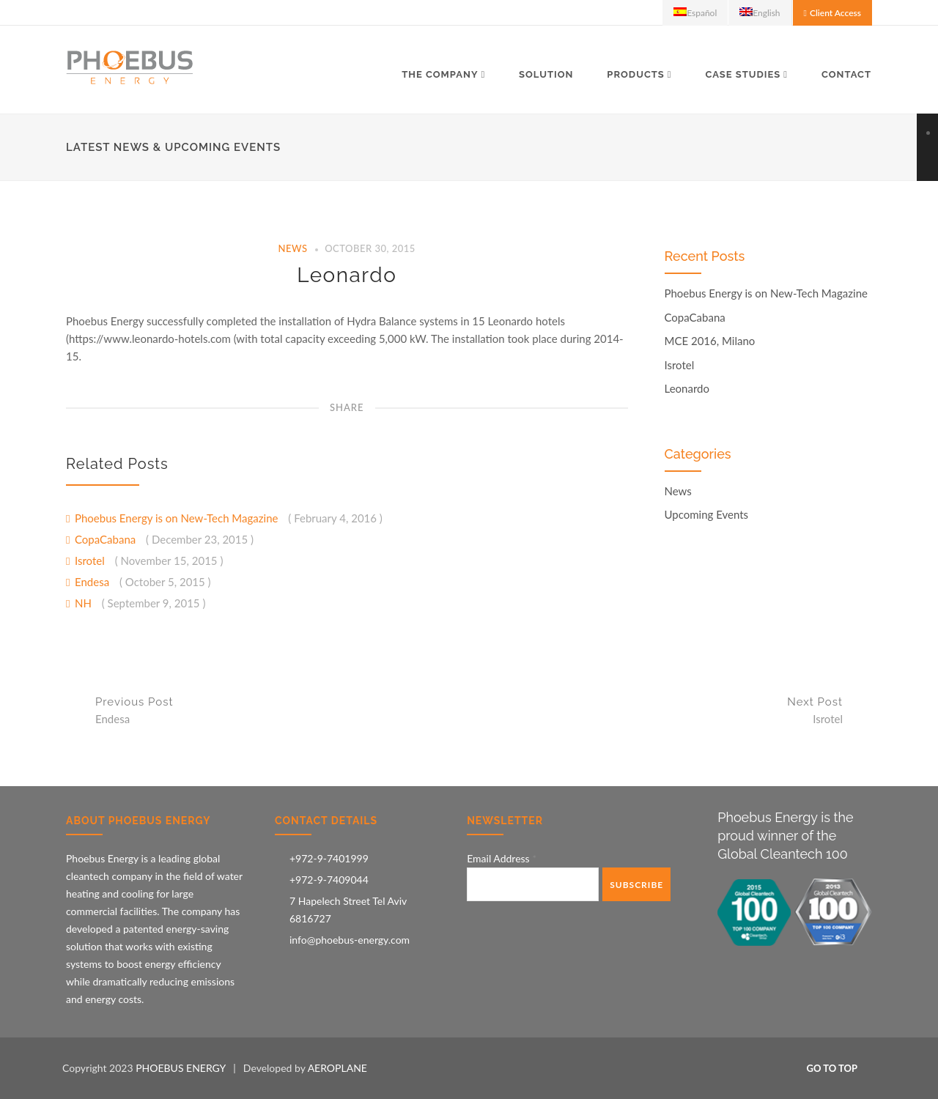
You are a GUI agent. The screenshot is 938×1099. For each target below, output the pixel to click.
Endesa (93, 581)
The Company (440, 74)
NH (85, 603)
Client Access (835, 12)
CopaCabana (107, 539)
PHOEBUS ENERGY (181, 1068)
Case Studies (742, 74)
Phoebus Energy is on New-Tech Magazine (178, 518)
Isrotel (91, 560)
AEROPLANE (337, 1068)
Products (636, 74)
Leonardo (346, 275)
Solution (546, 74)
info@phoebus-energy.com (349, 939)
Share (347, 407)
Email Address (501, 858)
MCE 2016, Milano (710, 341)
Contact (846, 74)
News (293, 248)
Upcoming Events (707, 514)
